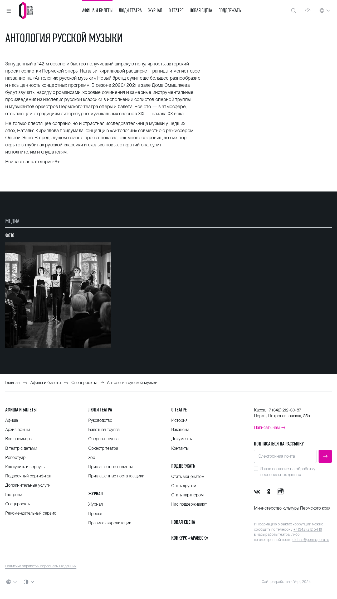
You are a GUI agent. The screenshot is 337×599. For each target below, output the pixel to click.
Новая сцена (201, 10)
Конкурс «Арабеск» (189, 538)
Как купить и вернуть (25, 466)
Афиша (11, 420)
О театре (176, 10)
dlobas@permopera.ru (310, 540)
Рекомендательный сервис (30, 513)
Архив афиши (17, 429)
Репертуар (15, 457)
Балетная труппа (104, 429)
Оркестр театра (103, 448)
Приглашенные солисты (110, 466)
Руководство (100, 420)
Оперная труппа (103, 438)
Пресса (95, 513)
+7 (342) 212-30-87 (284, 410)
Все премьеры (18, 438)
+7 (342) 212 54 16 (308, 529)
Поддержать (229, 10)
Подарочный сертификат (28, 475)
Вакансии (180, 429)
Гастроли (13, 494)
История (179, 420)
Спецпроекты (17, 503)
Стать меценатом (187, 476)
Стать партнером (187, 494)
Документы (181, 438)
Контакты (179, 448)
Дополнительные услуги (28, 485)
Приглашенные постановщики (116, 475)
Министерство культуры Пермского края (292, 508)
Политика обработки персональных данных (40, 566)
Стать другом (183, 485)
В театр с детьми (21, 448)
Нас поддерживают (189, 504)
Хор (91, 457)
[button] (8, 10)
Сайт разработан (276, 581)
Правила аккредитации (109, 522)
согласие (280, 468)
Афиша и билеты (97, 10)
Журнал (155, 10)
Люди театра (130, 10)
